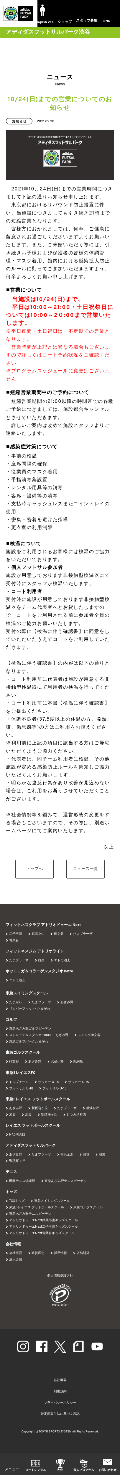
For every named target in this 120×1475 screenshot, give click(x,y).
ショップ (65, 22)
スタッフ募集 (86, 20)
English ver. (44, 22)
